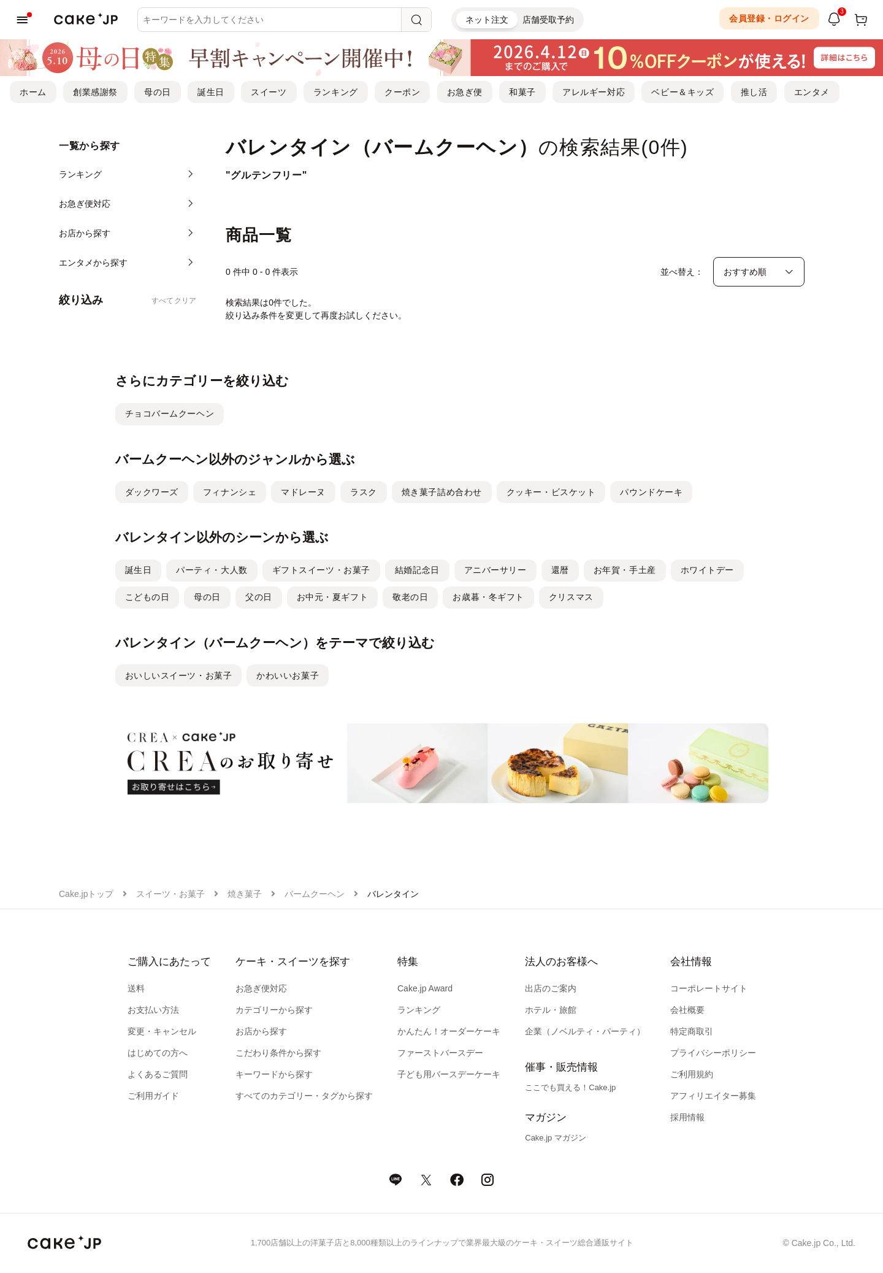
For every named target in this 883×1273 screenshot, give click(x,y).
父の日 (258, 597)
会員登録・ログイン (769, 18)
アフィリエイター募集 (713, 1096)
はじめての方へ (158, 1053)
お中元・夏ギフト (332, 597)
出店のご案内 (550, 988)
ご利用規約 (691, 1074)
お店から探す (261, 1031)
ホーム (33, 92)
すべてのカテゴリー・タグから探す (304, 1096)
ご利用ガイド (153, 1096)
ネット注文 (486, 20)
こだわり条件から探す (278, 1053)
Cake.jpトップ (86, 894)
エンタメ (812, 92)
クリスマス (571, 597)
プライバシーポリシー (713, 1053)
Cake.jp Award (425, 988)
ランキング (335, 92)
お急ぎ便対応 (261, 988)
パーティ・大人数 (211, 570)
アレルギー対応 (593, 92)
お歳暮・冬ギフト (488, 597)
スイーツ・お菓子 (170, 894)
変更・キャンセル (162, 1031)
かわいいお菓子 (287, 675)
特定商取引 (691, 1031)
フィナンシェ (229, 492)
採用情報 (687, 1117)
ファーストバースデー (440, 1053)
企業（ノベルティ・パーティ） (585, 1031)
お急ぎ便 (465, 92)
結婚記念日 (417, 570)
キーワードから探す (274, 1074)
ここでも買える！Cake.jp (570, 1087)
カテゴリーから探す (274, 1010)
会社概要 (687, 1010)
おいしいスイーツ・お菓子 (178, 675)
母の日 (157, 92)
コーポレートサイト (708, 988)
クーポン (402, 92)
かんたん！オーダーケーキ (448, 1031)
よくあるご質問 (158, 1074)
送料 (136, 988)
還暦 (560, 570)
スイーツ (268, 92)
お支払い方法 (153, 1010)
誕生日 (210, 92)
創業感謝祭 (95, 92)
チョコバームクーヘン (170, 413)
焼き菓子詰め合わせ (442, 492)
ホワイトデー (707, 570)
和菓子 (522, 92)
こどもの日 (147, 597)
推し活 (754, 92)
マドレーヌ (303, 492)
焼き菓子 (244, 894)
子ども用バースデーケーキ (448, 1074)
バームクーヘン (315, 894)
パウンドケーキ (651, 492)
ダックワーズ (151, 492)
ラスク (363, 492)
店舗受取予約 (548, 20)
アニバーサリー (495, 570)
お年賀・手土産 (625, 570)
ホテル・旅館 (550, 1010)
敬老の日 (410, 597)
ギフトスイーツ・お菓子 (321, 570)
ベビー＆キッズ (682, 92)
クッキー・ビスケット (551, 492)
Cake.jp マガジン (555, 1137)
